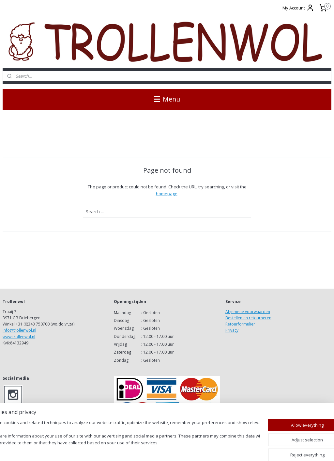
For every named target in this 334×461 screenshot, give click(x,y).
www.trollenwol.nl (19, 337)
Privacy (231, 330)
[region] (124, 436)
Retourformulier (240, 324)
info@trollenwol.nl (19, 330)
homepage (166, 194)
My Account (298, 8)
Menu (167, 99)
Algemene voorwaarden (247, 311)
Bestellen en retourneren (248, 318)
